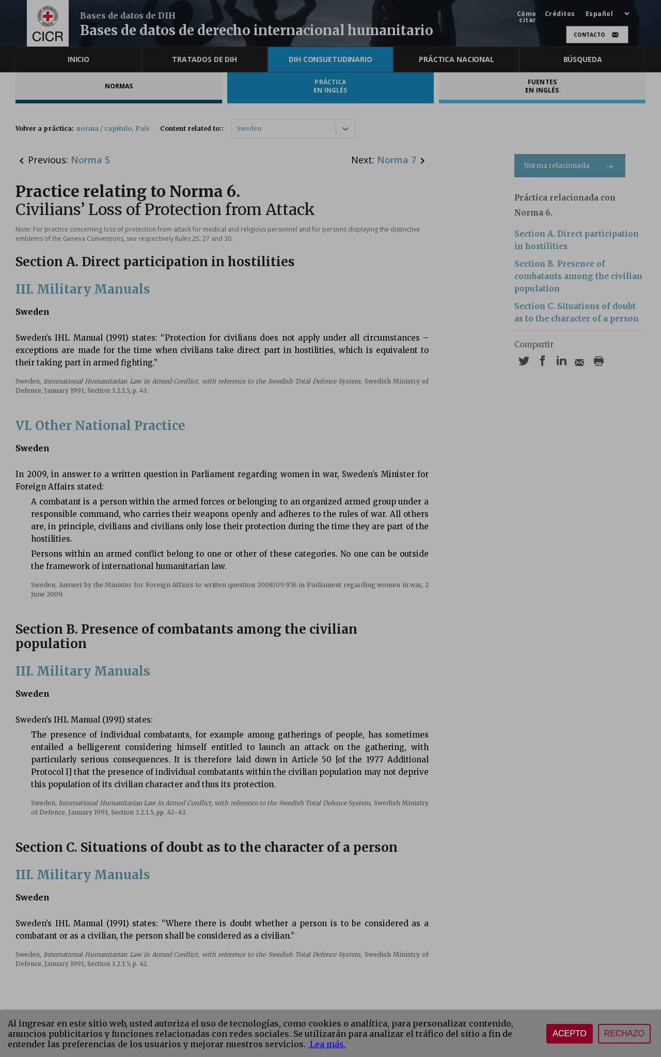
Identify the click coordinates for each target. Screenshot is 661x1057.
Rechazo (624, 1033)
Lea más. (327, 1044)
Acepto (570, 1033)
